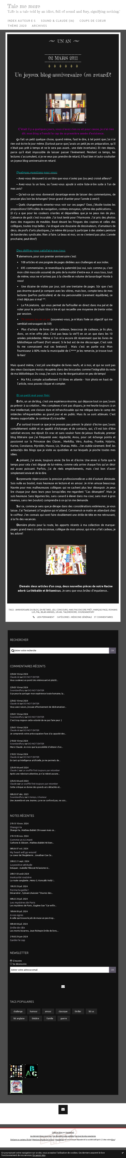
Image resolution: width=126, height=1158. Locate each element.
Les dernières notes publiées (63, 1147)
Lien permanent (43, 627)
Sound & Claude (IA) (57, 20)
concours (62, 620)
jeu (53, 620)
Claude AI (14, 687)
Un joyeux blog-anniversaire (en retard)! (63, 78)
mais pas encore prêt (80, 620)
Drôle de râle (17, 938)
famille (50, 1029)
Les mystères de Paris (22, 913)
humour (33, 1022)
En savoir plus (39, 1155)
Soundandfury (17, 701)
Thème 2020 (17, 25)
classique (63, 1022)
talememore (70, 622)
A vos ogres (16, 925)
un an (59, 622)
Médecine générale (81, 627)
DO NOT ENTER (31, 687)
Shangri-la (16, 837)
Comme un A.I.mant (21, 850)
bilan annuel (48, 622)
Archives (39, 25)
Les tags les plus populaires (85, 1147)
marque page (100, 620)
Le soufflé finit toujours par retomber (41, 781)
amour (48, 1022)
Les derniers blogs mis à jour (41, 1147)
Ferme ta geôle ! (19, 900)
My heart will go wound (23, 862)
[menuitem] (22, 20)
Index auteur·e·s (22, 20)
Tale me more (26, 6)
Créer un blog (57, 1143)
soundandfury (86, 622)
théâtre (35, 1029)
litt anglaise (19, 1029)
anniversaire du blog (27, 620)
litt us (91, 1022)
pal (38, 622)
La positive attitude (21, 875)
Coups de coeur (93, 20)
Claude (13, 794)
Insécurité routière (21, 887)
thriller (78, 1022)
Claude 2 (14, 781)
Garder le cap (17, 950)
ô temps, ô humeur (37, 807)
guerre (63, 1029)
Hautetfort (70, 1143)
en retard (45, 620)
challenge (18, 1022)
